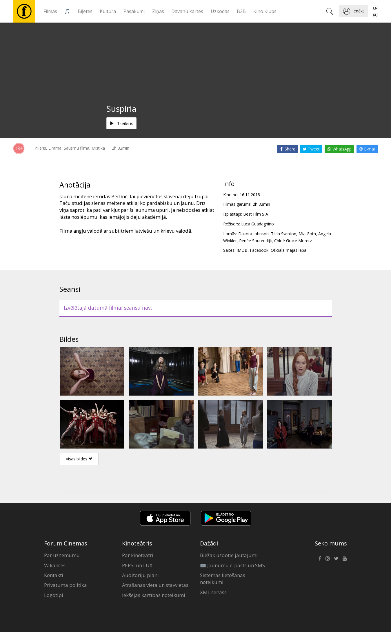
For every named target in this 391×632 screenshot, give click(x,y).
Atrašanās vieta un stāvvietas (155, 585)
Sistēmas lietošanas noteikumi (222, 578)
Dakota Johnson (253, 233)
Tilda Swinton (283, 233)
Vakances (55, 565)
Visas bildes (79, 459)
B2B (241, 11)
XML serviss (213, 592)
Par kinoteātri (137, 555)
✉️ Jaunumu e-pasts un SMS (232, 565)
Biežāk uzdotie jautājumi (229, 555)
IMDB (242, 250)
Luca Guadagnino (257, 224)
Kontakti (53, 575)
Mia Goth (307, 233)
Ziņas (158, 11)
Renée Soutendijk (255, 240)
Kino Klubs (265, 11)
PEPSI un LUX (137, 565)
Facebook (259, 250)
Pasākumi (134, 11)
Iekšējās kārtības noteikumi (153, 595)
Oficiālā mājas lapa (288, 250)
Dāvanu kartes (187, 11)
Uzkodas (220, 11)
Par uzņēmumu (62, 555)
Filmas (50, 11)
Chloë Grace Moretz (293, 240)
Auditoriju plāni (140, 575)
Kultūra (108, 11)
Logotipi (53, 595)
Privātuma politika (65, 585)
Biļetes (85, 11)
